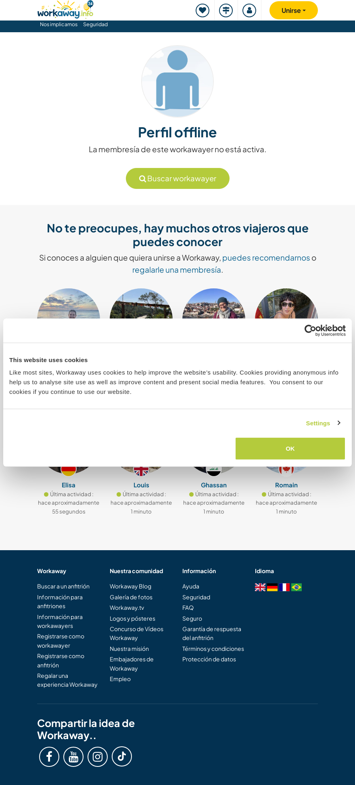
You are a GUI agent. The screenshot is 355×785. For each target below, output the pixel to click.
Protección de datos (209, 659)
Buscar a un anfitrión (63, 586)
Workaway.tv (127, 607)
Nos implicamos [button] (58, 24)
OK (290, 448)
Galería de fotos (131, 597)
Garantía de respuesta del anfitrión (211, 633)
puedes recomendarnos (266, 257)
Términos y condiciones (213, 648)
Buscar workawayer (177, 178)
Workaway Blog (130, 586)
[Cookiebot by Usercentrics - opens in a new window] (310, 330)
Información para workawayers (60, 621)
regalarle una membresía (176, 269)
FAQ (188, 607)
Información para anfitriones (60, 601)
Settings (318, 422)
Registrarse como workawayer (60, 640)
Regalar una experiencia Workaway (67, 680)
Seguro (192, 618)
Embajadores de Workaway (132, 663)
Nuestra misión (129, 648)
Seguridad (95, 24)
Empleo (120, 678)
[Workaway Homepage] (65, 8)
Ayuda (190, 586)
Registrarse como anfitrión (60, 660)
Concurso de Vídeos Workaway (136, 633)
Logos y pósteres (132, 618)
